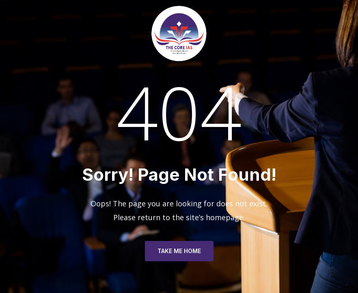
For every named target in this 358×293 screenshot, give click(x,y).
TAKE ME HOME (179, 250)
